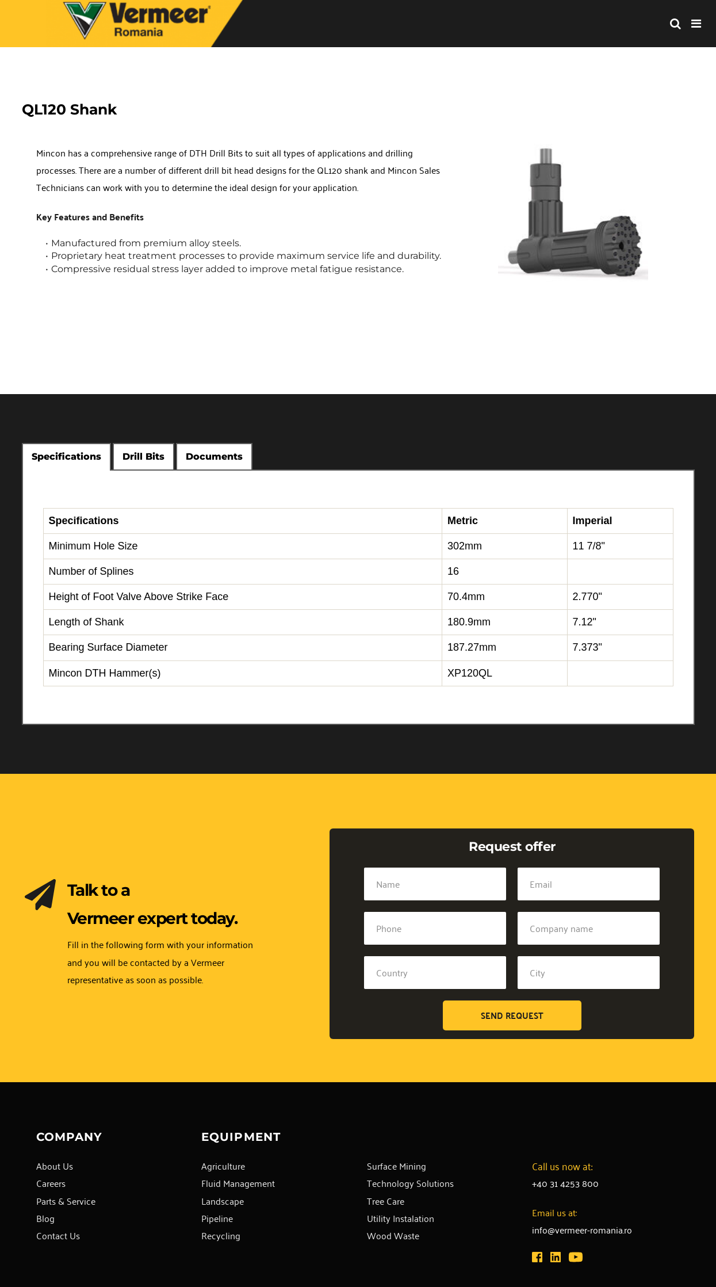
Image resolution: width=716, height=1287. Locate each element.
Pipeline (217, 1218)
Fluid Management (238, 1183)
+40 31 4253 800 (565, 1183)
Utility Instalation (400, 1218)
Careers (51, 1183)
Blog (45, 1218)
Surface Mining (396, 1166)
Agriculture (223, 1166)
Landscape (222, 1201)
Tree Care (385, 1201)
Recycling (220, 1235)
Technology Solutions (410, 1183)
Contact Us (58, 1235)
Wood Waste (393, 1235)
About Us (54, 1166)
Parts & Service (65, 1201)
